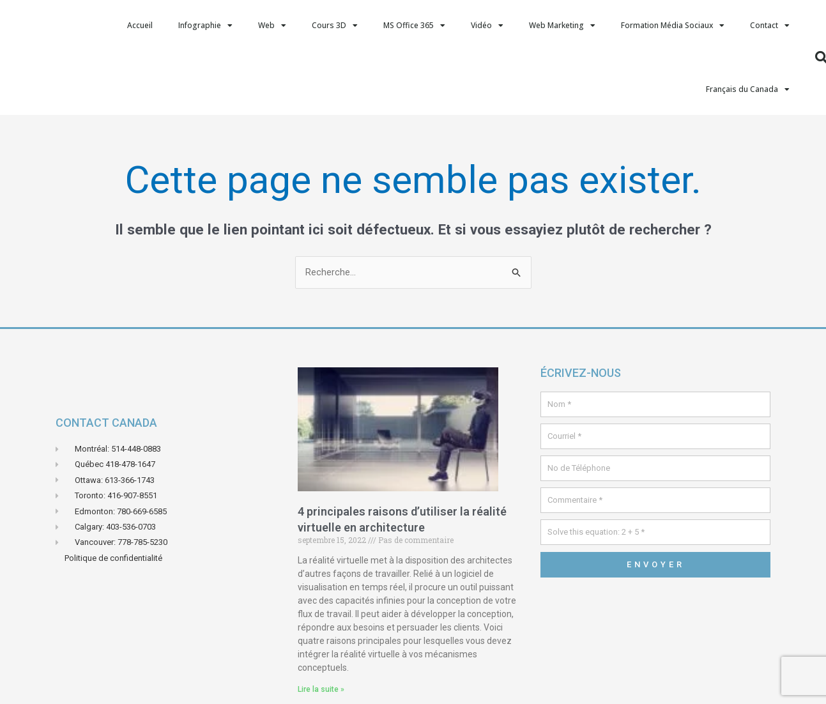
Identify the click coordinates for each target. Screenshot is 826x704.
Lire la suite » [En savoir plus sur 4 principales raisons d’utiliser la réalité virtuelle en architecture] (321, 689)
